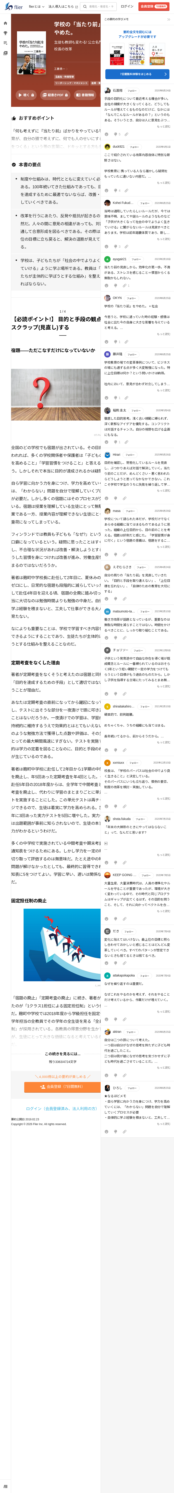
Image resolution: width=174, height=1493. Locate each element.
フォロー (132, 91)
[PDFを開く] (55, 95)
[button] (137, 113)
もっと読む (164, 126)
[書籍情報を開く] (85, 95)
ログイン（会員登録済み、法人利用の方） (62, 1109)
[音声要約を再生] (26, 95)
